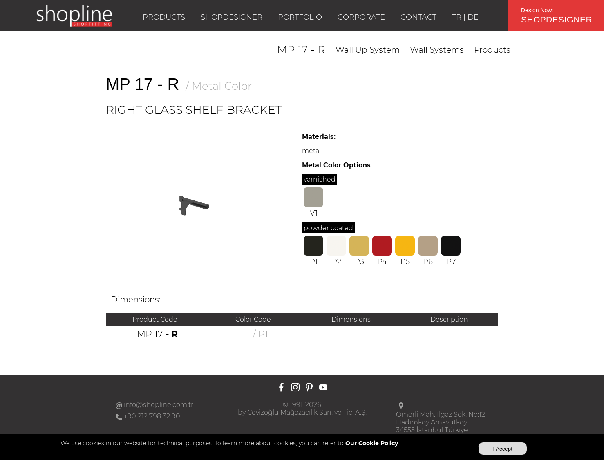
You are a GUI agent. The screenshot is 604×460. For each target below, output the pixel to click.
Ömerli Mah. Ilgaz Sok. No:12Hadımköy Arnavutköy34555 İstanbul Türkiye (440, 422)
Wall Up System (368, 50)
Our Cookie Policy (371, 443)
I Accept (502, 449)
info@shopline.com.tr (158, 405)
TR (456, 17)
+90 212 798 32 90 (152, 416)
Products (492, 50)
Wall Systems (437, 50)
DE (473, 17)
